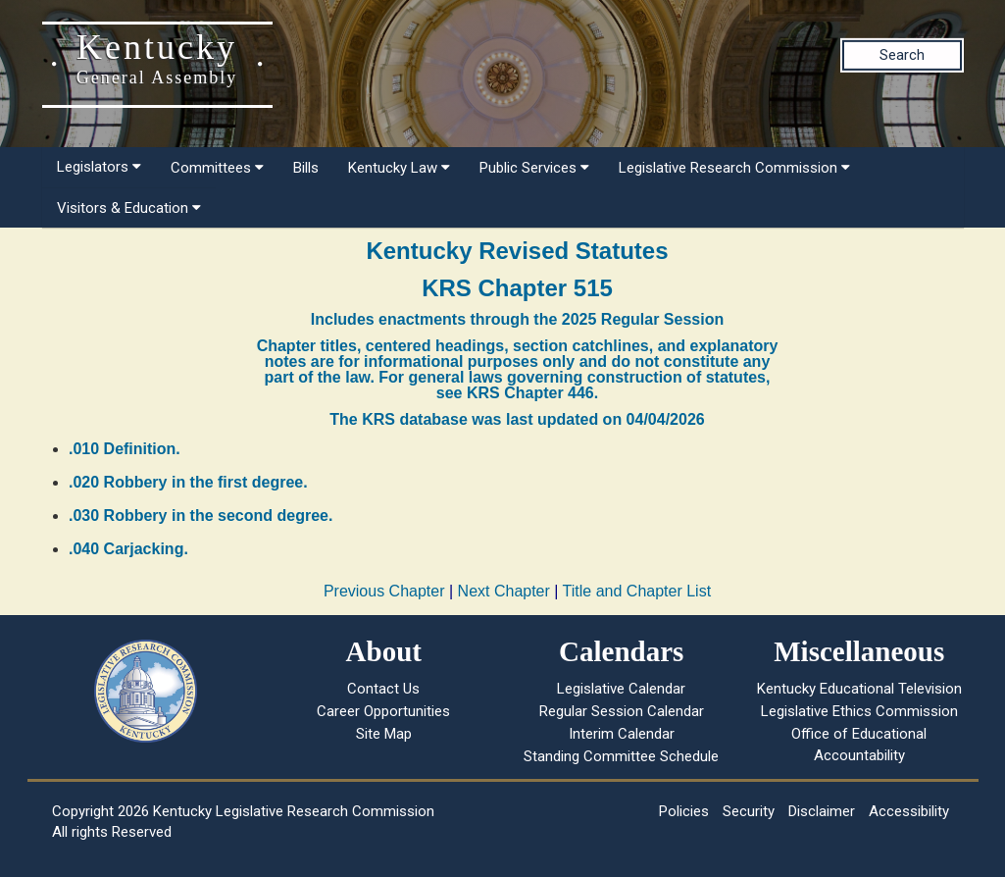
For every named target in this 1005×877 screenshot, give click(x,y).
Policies (684, 811)
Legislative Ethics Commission (859, 711)
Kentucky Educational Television (859, 688)
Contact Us (383, 688)
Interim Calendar (622, 734)
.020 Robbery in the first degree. (188, 482)
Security (749, 811)
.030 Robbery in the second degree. (200, 515)
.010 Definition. (124, 448)
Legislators (99, 167)
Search (902, 55)
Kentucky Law (399, 168)
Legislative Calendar (621, 688)
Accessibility (909, 811)
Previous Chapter (384, 591)
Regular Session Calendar (621, 711)
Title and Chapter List (637, 591)
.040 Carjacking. (128, 549)
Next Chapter (504, 591)
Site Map (384, 734)
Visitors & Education (129, 208)
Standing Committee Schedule (621, 756)
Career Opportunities (383, 711)
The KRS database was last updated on (516, 419)
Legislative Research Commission (734, 168)
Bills (306, 168)
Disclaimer (821, 811)
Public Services (534, 168)
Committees (217, 168)
